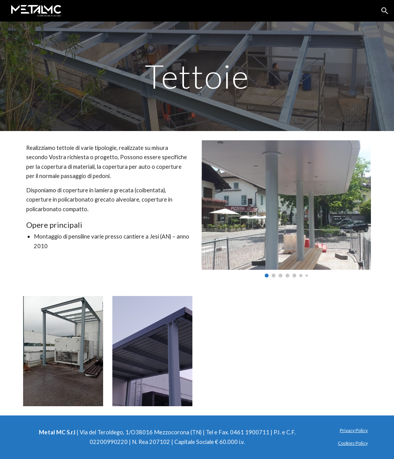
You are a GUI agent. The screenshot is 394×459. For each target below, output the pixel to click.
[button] (385, 11)
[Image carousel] (286, 208)
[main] (197, 76)
